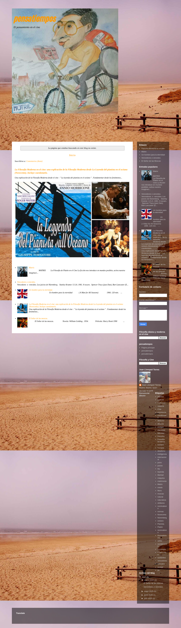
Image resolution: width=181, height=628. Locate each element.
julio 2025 (148, 598)
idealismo (161, 451)
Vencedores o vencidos (150, 158)
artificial (161, 400)
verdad (160, 567)
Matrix (31, 268)
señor (160, 541)
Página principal (148, 348)
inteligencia (162, 454)
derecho (161, 421)
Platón (160, 527)
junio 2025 (148, 595)
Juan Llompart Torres (151, 385)
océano (161, 521)
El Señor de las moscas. (38, 318)
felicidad (161, 433)
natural (160, 497)
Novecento (162, 515)
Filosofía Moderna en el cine (152, 148)
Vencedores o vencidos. (26, 282)
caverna (161, 406)
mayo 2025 (149, 591)
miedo (160, 487)
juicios (160, 466)
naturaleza (162, 500)
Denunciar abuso (144, 394)
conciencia (162, 412)
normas (161, 511)
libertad (161, 475)
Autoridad (161, 403)
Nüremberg (162, 518)
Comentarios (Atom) (34, 161)
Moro (160, 491)
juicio (160, 462)
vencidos (161, 564)
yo (159, 570)
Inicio (72, 155)
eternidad (161, 430)
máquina (161, 478)
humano (161, 448)
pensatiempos (34, 18)
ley (159, 469)
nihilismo (161, 503)
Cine (159, 409)
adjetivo (161, 397)
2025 (144, 577)
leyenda (161, 472)
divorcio (161, 424)
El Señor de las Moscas (151, 161)
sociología (162, 549)
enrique (161, 427)
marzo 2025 (149, 580)
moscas (161, 494)
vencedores (162, 561)
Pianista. (161, 524)
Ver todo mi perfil (146, 391)
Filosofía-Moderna (161, 440)
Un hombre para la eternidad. (41, 290)
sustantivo (162, 558)
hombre (161, 445)
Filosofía (161, 436)
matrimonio (162, 481)
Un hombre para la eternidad (153, 155)
